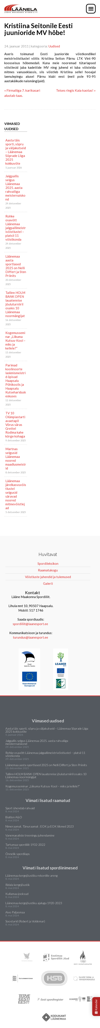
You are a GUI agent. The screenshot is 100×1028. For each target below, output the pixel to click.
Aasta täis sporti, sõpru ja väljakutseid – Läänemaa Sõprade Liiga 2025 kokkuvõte (15, 151)
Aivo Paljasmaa (15, 912)
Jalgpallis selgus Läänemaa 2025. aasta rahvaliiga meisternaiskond (15, 187)
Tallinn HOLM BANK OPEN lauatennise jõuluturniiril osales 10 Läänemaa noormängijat (15, 304)
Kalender (96, 1006)
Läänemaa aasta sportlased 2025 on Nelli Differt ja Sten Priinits (15, 266)
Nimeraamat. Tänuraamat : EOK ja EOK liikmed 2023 (39, 826)
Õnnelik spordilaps (17, 854)
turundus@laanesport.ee (31, 637)
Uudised (54, 46)
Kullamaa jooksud (16, 894)
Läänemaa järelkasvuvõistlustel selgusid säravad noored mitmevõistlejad (15, 494)
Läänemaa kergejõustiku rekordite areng (31, 875)
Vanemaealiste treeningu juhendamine (30, 835)
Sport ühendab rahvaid (20, 808)
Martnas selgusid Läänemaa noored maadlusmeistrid (15, 458)
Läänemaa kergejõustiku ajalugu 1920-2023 (33, 903)
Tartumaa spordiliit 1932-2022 (25, 844)
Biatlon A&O (13, 817)
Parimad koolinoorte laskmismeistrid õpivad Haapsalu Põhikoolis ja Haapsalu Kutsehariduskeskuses (15, 380)
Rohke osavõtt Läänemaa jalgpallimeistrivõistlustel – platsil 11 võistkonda (15, 227)
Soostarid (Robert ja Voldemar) (25, 921)
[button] (91, 9)
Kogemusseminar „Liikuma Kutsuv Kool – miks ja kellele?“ (15, 340)
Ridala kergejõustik (17, 885)
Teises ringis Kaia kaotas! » (76, 90)
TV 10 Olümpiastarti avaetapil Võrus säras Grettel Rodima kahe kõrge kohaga (15, 424)
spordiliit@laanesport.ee (30, 624)
